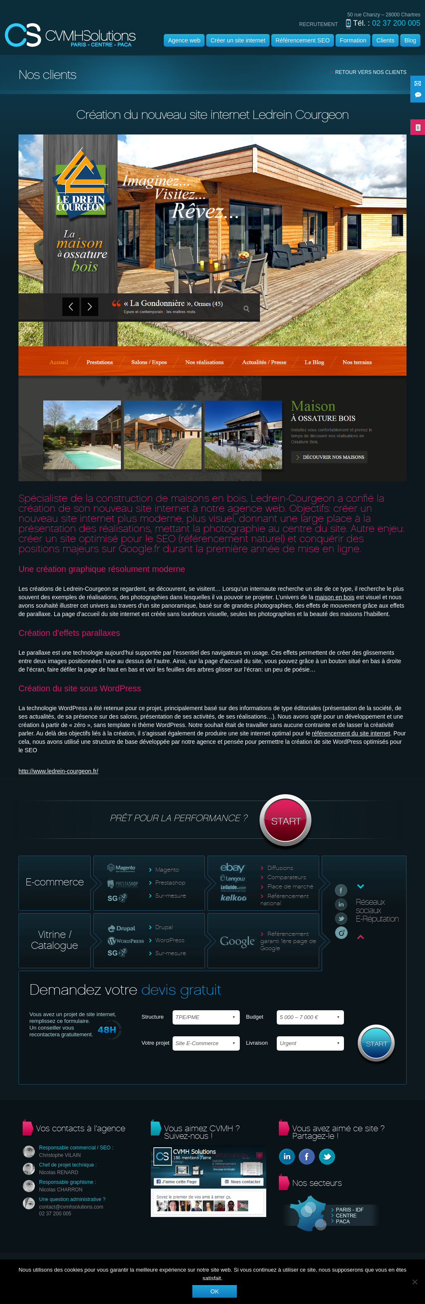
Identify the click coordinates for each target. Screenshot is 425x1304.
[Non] (414, 1282)
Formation (353, 40)
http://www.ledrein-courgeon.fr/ (58, 771)
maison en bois (334, 597)
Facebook (307, 1157)
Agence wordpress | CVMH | (70, 35)
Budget (254, 1017)
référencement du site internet (351, 733)
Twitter (327, 1157)
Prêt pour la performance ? (213, 823)
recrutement (318, 24)
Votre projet (156, 1043)
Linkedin (287, 1157)
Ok (214, 1291)
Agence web (184, 40)
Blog (410, 40)
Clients (385, 40)
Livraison (257, 1043)
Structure (153, 1017)
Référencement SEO (302, 40)
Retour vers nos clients (371, 72)
